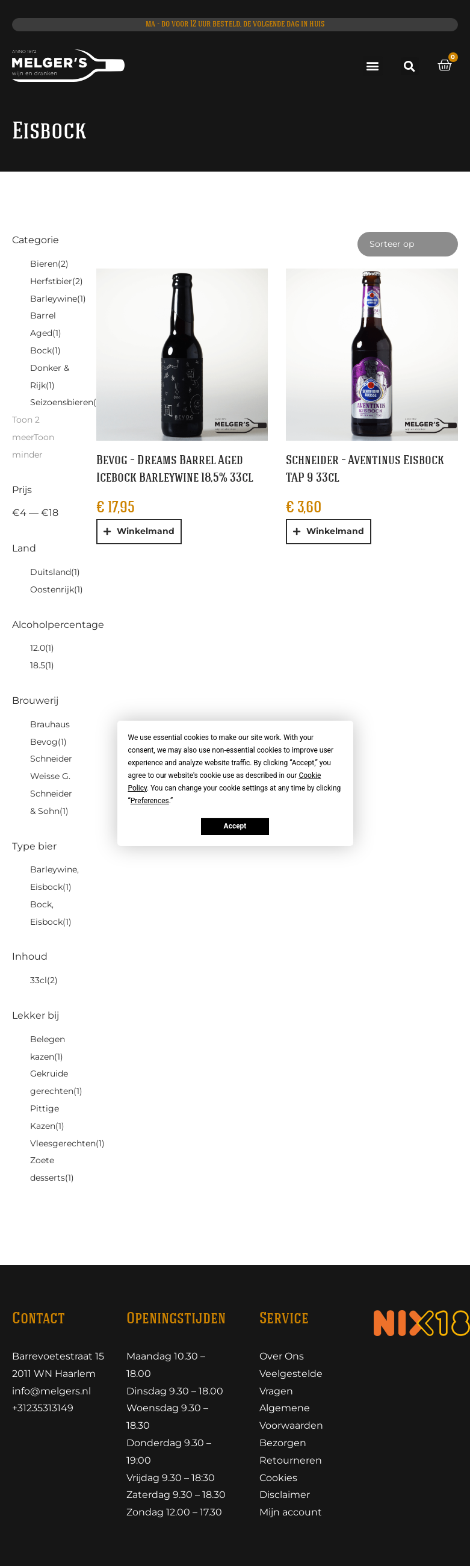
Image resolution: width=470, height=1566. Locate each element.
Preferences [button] (150, 800)
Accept (235, 826)
